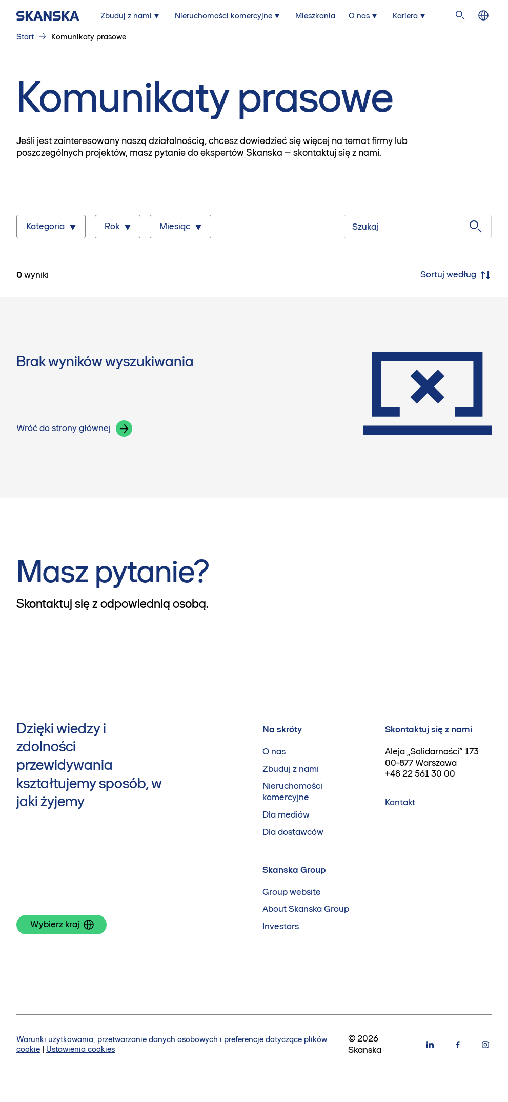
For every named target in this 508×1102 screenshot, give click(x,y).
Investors (280, 926)
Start (25, 37)
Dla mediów (286, 814)
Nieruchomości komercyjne (292, 792)
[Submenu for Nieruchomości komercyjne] (228, 16)
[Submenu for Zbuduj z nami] (130, 16)
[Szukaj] (418, 226)
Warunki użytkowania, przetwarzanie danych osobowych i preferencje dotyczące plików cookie (171, 1044)
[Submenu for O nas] (364, 16)
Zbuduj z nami (290, 769)
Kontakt (400, 802)
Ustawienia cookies (80, 1049)
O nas (274, 751)
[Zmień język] (483, 16)
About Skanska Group (305, 909)
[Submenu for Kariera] (410, 16)
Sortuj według (456, 275)
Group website (291, 892)
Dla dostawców (292, 832)
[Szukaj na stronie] (460, 16)
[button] (124, 428)
